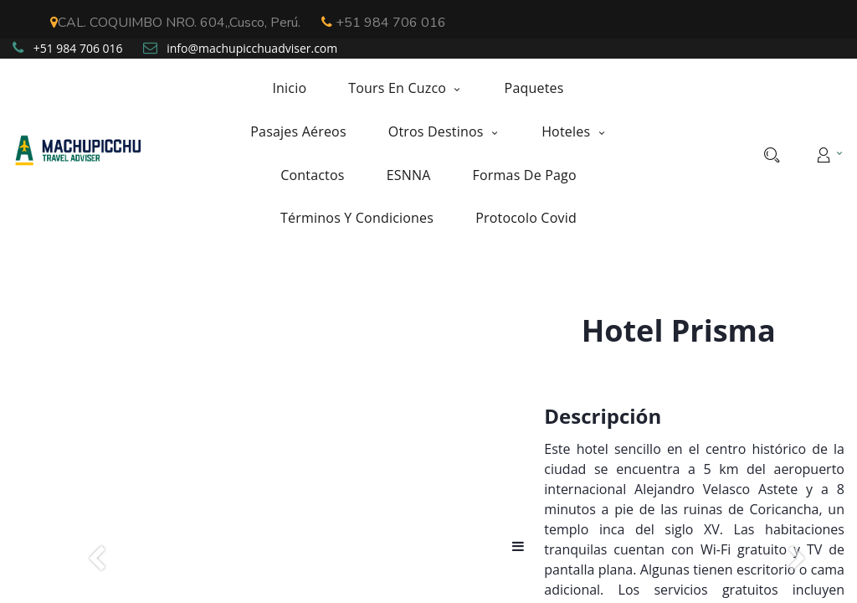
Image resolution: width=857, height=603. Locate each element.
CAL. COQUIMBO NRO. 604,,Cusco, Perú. (175, 22)
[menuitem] (299, 88)
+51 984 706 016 (383, 22)
